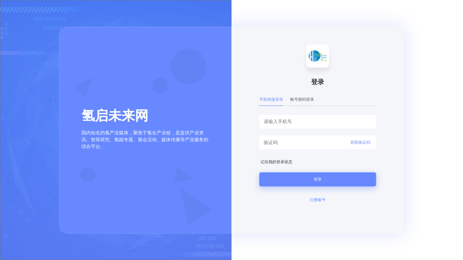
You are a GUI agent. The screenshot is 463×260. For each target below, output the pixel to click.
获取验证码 (360, 142)
